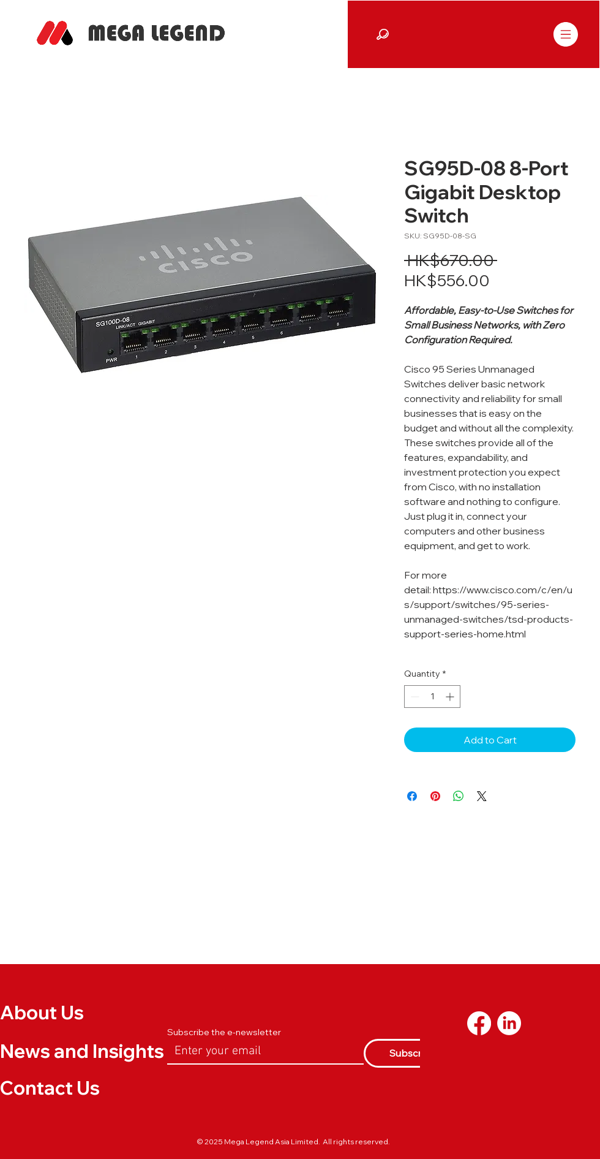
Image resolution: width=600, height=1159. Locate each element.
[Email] (261, 1051)
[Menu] (565, 34)
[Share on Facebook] (412, 796)
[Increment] (451, 696)
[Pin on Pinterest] (435, 796)
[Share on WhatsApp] (458, 796)
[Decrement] (413, 696)
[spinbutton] (432, 696)
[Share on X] (481, 796)
